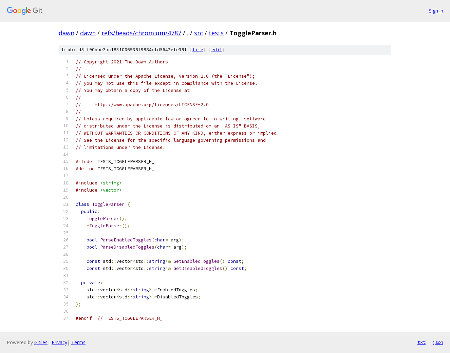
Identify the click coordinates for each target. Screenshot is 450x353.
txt (421, 342)
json (437, 342)
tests (216, 33)
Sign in (436, 10)
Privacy (59, 342)
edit (216, 50)
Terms (78, 342)
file (197, 50)
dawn (66, 33)
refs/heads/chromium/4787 (141, 33)
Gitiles (41, 342)
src (198, 33)
